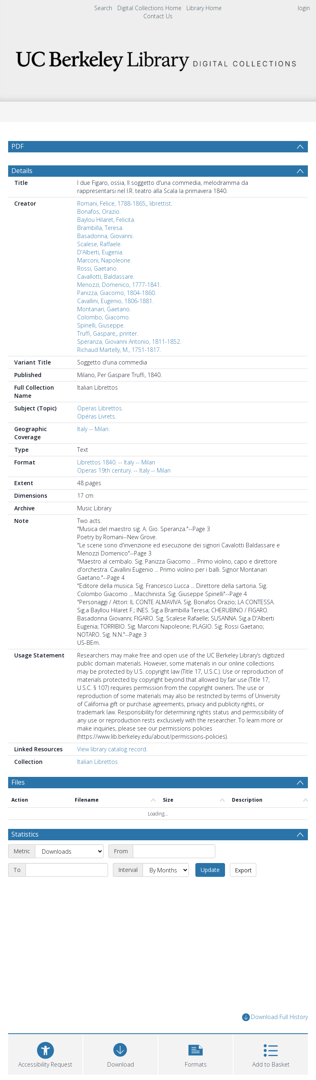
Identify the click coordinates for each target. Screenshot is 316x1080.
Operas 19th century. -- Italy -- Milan (124, 490)
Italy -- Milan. (93, 448)
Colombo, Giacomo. (103, 336)
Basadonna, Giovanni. (105, 255)
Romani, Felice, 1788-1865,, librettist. (124, 223)
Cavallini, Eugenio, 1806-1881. (115, 320)
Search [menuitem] (103, 8)
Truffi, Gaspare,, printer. (107, 353)
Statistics (25, 853)
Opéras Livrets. (96, 436)
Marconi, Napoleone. (104, 280)
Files (18, 801)
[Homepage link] (158, 58)
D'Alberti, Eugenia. (100, 271)
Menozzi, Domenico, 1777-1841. (119, 304)
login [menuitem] (304, 8)
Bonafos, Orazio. (99, 231)
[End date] (67, 889)
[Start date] (174, 871)
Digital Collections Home (149, 8)
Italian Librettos (97, 781)
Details (21, 190)
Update (210, 889)
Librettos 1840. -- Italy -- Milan (116, 482)
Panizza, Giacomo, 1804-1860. (116, 312)
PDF (17, 146)
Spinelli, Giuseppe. (101, 345)
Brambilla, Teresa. (100, 247)
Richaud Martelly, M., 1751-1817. (119, 369)
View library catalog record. (112, 768)
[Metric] (69, 871)
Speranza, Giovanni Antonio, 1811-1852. (129, 361)
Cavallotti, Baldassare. (105, 296)
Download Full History (275, 1036)
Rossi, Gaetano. (97, 288)
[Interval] (166, 889)
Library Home (204, 8)
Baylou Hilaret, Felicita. (106, 239)
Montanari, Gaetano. (104, 328)
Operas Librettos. (100, 428)
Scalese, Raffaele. (99, 263)
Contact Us (158, 16)
